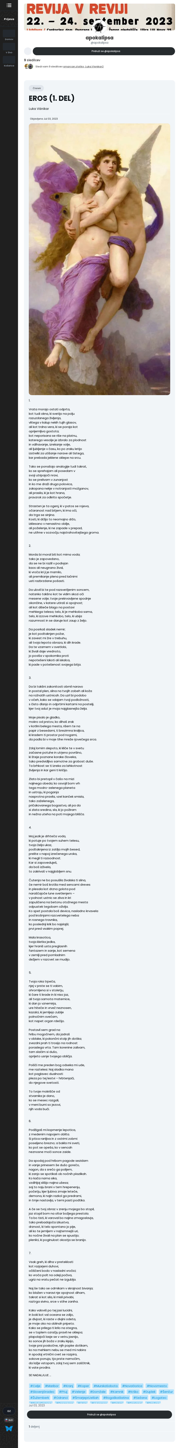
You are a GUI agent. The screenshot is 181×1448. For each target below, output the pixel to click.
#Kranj (68, 1386)
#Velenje (78, 1392)
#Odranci (61, 1398)
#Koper (83, 1386)
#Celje (35, 1386)
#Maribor (52, 1386)
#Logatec (159, 1398)
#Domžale (98, 1392)
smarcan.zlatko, (74, 66)
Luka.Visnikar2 (94, 66)
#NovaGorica (132, 1386)
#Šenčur (166, 1392)
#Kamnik (116, 1392)
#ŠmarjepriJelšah (85, 1398)
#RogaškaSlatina (116, 1398)
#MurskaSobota (106, 1386)
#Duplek (149, 1392)
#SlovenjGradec (42, 1392)
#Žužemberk (39, 1398)
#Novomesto (157, 1386)
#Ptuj (63, 1392)
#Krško (133, 1392)
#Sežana (140, 1398)
